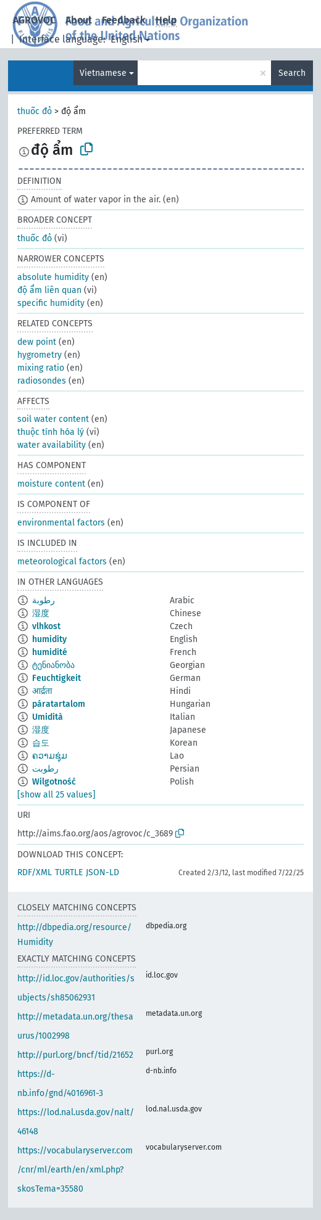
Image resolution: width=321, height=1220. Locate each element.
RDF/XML (34, 872)
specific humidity (51, 303)
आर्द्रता (42, 691)
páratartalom (58, 704)
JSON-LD (102, 872)
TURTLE (69, 872)
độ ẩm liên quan (49, 290)
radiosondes (41, 381)
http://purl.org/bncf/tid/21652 (75, 1055)
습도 (40, 743)
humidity (49, 639)
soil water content (53, 419)
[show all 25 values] (56, 794)
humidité (49, 652)
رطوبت (45, 769)
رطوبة (43, 600)
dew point (36, 342)
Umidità (47, 717)
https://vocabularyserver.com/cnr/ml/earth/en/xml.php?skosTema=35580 (75, 1169)
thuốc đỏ (34, 111)
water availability (51, 445)
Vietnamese (103, 73)
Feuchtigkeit (56, 678)
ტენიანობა (53, 665)
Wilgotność (54, 782)
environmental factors (61, 522)
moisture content (51, 484)
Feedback (124, 20)
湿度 (40, 613)
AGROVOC (34, 20)
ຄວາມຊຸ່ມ (49, 756)
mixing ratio (40, 368)
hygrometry (39, 355)
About (78, 20)
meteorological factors (62, 561)
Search (292, 73)
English (126, 39)
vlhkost (46, 626)
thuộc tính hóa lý (50, 432)
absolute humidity (53, 277)
